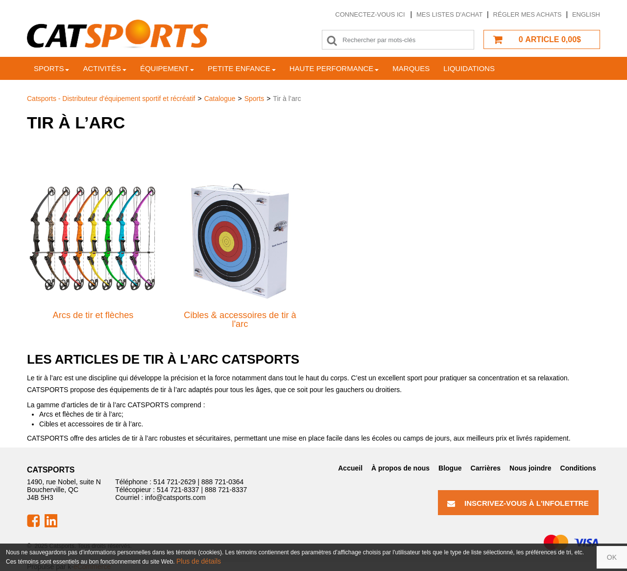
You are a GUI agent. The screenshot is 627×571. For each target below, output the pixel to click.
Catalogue (220, 98)
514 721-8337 (178, 490)
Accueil (350, 468)
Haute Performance (334, 68)
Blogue (449, 468)
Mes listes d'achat (449, 14)
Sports (51, 68)
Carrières (486, 468)
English (586, 14)
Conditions (578, 468)
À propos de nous (400, 468)
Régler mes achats (527, 14)
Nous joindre (530, 468)
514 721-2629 (174, 482)
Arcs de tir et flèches (93, 315)
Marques (411, 68)
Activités (104, 68)
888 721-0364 (222, 482)
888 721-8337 (226, 490)
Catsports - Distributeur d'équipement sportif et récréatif (111, 98)
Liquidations (469, 68)
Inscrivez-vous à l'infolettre (518, 503)
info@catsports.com (175, 497)
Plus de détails (198, 561)
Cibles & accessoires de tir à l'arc (240, 319)
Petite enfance (242, 68)
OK (612, 557)
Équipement (167, 68)
